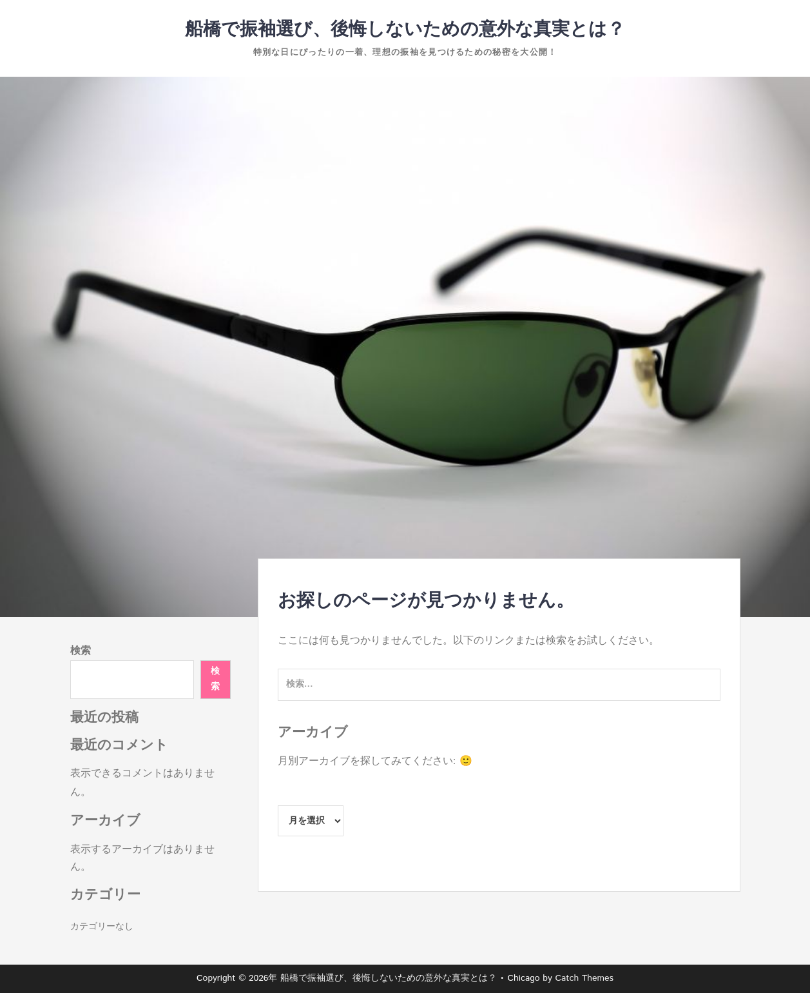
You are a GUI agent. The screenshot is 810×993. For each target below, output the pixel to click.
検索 (80, 651)
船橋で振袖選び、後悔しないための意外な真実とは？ (405, 30)
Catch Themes (584, 978)
